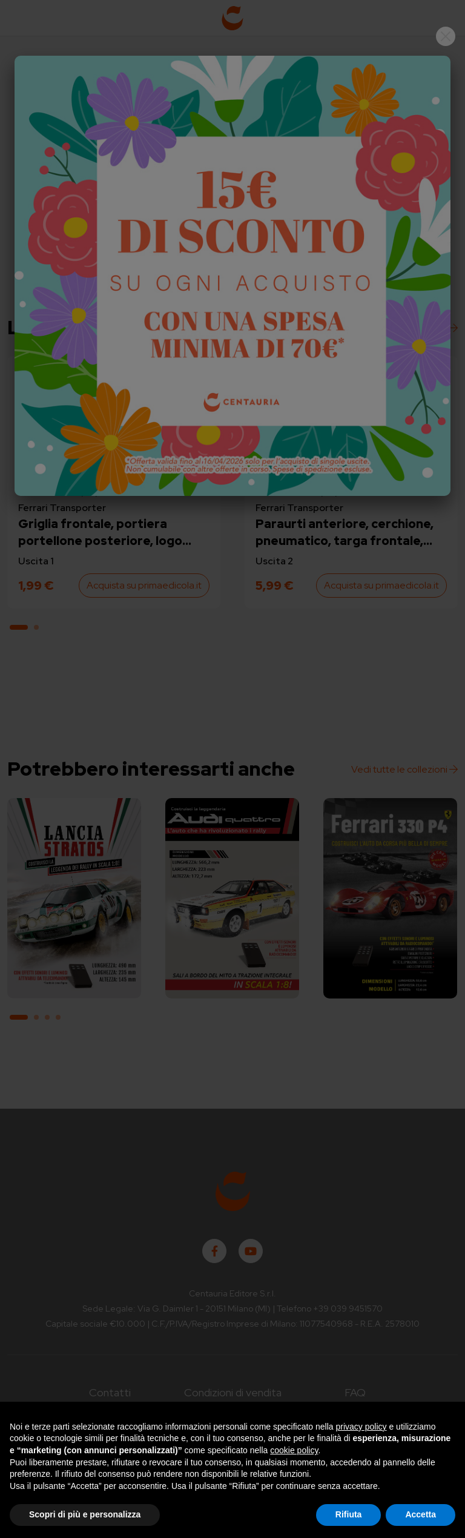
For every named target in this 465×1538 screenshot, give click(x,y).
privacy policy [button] (361, 1426)
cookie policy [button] (294, 1450)
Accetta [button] (420, 1514)
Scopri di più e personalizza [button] (84, 1514)
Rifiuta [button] (348, 1514)
